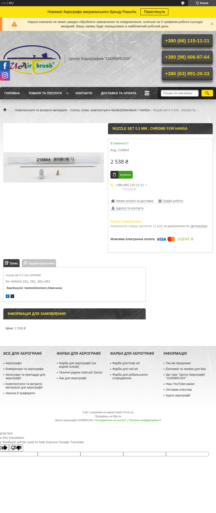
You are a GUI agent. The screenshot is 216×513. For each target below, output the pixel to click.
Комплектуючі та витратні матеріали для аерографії (24, 385)
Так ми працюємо (178, 363)
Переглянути (154, 12)
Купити (125, 175)
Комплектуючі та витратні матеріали (41, 110)
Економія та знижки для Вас (186, 369)
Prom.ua (129, 412)
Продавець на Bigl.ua (108, 416)
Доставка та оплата (118, 93)
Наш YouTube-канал (180, 384)
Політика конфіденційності (144, 420)
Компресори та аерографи (24, 369)
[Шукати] (207, 93)
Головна (12, 93)
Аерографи (14, 363)
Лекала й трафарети (20, 393)
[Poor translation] (16, 448)
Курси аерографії (178, 395)
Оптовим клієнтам (179, 389)
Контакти (84, 93)
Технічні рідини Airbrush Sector (81, 372)
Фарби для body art (126, 363)
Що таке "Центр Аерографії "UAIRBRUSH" (185, 376)
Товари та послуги (45, 93)
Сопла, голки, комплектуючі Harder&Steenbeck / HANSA (110, 110)
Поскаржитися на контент (110, 420)
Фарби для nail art (125, 369)
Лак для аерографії (73, 378)
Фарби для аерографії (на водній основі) (77, 364)
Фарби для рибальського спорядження (130, 376)
